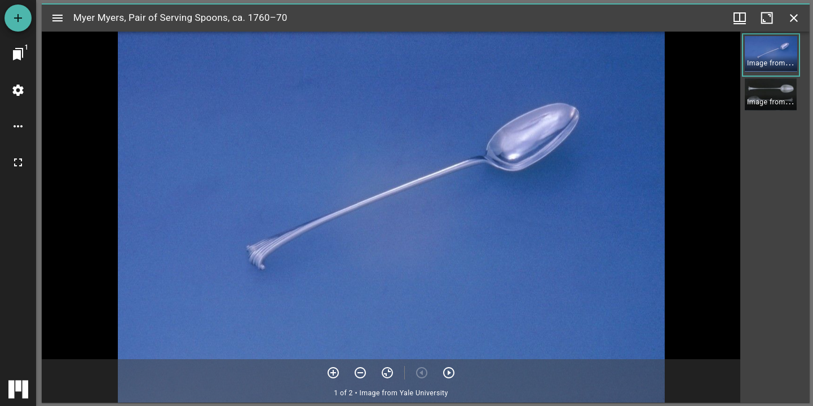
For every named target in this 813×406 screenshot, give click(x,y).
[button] (771, 55)
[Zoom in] (333, 372)
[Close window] (793, 18)
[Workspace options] (18, 126)
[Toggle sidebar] (57, 18)
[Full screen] (18, 162)
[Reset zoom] (387, 372)
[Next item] (448, 372)
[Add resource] (18, 18)
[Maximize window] (766, 18)
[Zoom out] (360, 372)
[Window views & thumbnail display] (739, 18)
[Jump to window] (18, 54)
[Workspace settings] (18, 90)
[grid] (775, 217)
